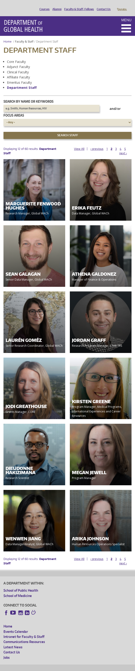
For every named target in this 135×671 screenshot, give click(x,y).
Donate (121, 5)
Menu (126, 13)
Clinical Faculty (18, 65)
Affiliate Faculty (18, 70)
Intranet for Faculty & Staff (23, 630)
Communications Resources (24, 635)
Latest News (12, 641)
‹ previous (96, 142)
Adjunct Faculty (18, 60)
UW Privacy (65, 666)
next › (123, 146)
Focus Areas (13, 109)
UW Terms (83, 666)
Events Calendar (15, 625)
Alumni (55, 5)
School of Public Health (20, 584)
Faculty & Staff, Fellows (78, 5)
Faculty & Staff (24, 35)
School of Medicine (17, 589)
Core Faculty (16, 55)
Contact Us (102, 5)
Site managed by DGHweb (111, 666)
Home (7, 35)
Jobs (6, 651)
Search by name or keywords (28, 95)
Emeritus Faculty (19, 76)
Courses (43, 5)
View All (79, 142)
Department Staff (22, 81)
